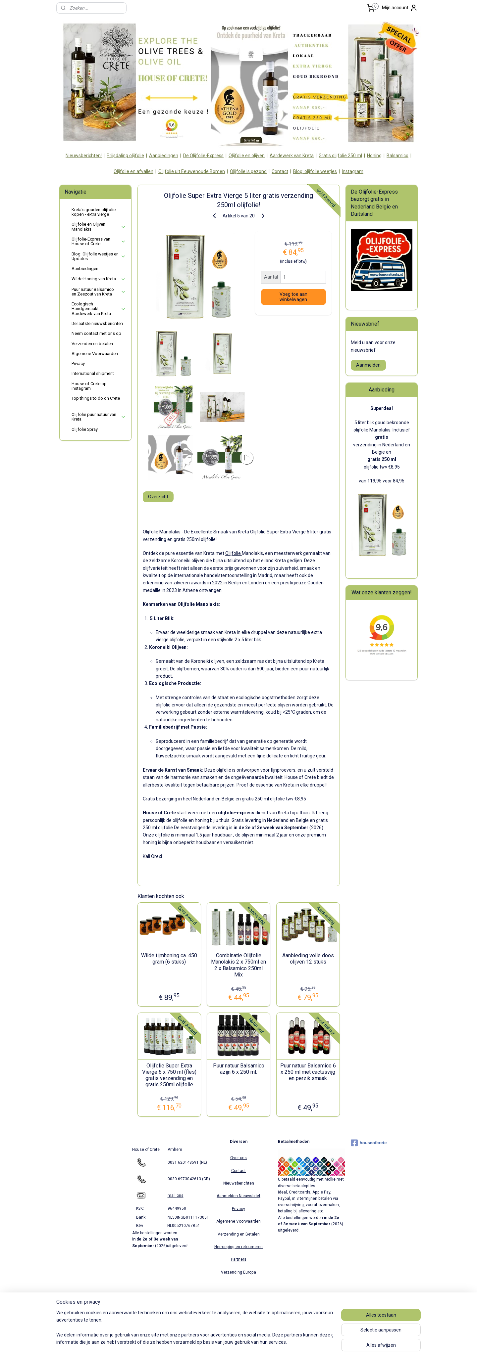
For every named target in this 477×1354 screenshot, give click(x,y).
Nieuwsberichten (238, 1183)
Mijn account (400, 8)
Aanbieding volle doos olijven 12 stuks (308, 958)
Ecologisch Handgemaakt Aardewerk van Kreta (99, 308)
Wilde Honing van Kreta (99, 279)
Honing (374, 155)
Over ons (238, 1157)
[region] (194, 1328)
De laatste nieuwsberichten (97, 323)
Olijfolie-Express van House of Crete (99, 241)
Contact (280, 171)
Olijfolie (233, 553)
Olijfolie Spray (85, 429)
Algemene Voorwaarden (95, 353)
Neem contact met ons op (96, 333)
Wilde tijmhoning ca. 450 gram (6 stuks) (169, 958)
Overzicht (158, 496)
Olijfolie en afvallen (133, 171)
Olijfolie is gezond (248, 171)
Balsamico (397, 155)
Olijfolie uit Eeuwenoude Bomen (191, 171)
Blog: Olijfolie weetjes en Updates (99, 256)
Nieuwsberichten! (84, 155)
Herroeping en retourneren (238, 1246)
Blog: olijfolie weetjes (315, 171)
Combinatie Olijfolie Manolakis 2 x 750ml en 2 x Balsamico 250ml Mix (238, 965)
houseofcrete (369, 1143)
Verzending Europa (238, 1272)
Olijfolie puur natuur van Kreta (99, 417)
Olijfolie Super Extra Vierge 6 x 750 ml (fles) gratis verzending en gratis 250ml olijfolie (169, 1075)
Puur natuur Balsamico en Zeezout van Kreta (99, 291)
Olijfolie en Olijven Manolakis (99, 226)
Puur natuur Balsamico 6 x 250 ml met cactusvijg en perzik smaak (308, 1071)
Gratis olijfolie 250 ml (340, 155)
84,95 (398, 480)
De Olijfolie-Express (203, 155)
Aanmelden (368, 365)
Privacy (78, 363)
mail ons (176, 1195)
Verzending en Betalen (239, 1234)
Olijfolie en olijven (247, 155)
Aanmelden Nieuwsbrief (238, 1196)
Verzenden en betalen (92, 343)
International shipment (93, 373)
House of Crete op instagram (89, 386)
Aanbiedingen (163, 155)
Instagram (352, 171)
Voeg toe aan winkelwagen (293, 297)
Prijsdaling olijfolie (125, 155)
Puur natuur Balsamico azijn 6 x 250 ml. (238, 1068)
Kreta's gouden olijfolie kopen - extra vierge (94, 212)
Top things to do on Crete (96, 398)
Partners (238, 1259)
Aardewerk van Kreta (292, 155)
